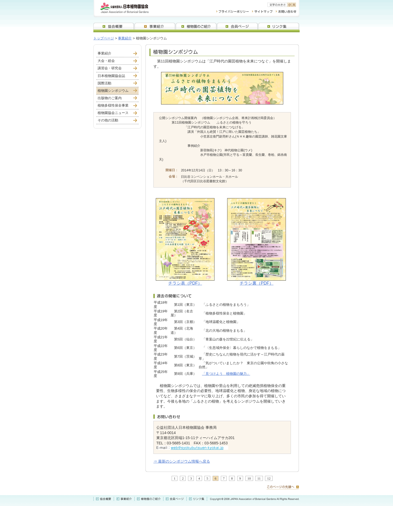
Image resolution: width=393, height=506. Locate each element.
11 (259, 478)
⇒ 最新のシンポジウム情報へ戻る (181, 461)
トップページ (103, 38)
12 (269, 478)
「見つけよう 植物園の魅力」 (226, 374)
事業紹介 (125, 38)
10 (249, 478)
